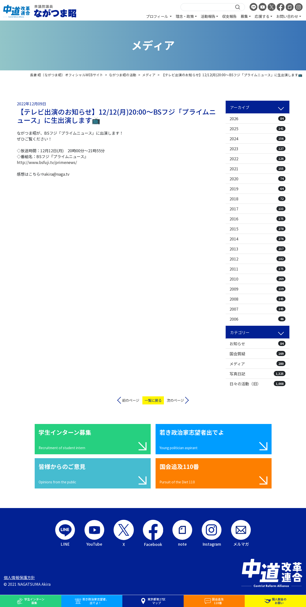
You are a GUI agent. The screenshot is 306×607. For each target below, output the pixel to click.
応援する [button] (262, 16)
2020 (257, 179)
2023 (257, 149)
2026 (257, 118)
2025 (257, 128)
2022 (257, 159)
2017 (257, 209)
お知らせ (257, 344)
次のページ (175, 400)
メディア (257, 364)
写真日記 (257, 374)
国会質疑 (257, 354)
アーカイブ (239, 107)
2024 (257, 138)
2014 (257, 239)
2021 (257, 169)
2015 (257, 229)
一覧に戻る (153, 400)
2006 (257, 319)
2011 (257, 269)
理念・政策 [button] (185, 16)
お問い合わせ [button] (287, 16)
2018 (257, 199)
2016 (257, 219)
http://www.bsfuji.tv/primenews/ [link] (47, 162)
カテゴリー (240, 332)
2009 (257, 289)
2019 (257, 189)
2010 (257, 279)
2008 (257, 299)
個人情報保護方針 (19, 577)
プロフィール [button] (157, 16)
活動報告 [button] (208, 16)
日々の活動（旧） (257, 384)
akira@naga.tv (56, 174)
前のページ (130, 400)
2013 (257, 249)
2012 (257, 259)
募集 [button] (244, 16)
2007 (257, 309)
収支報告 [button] (229, 16)
